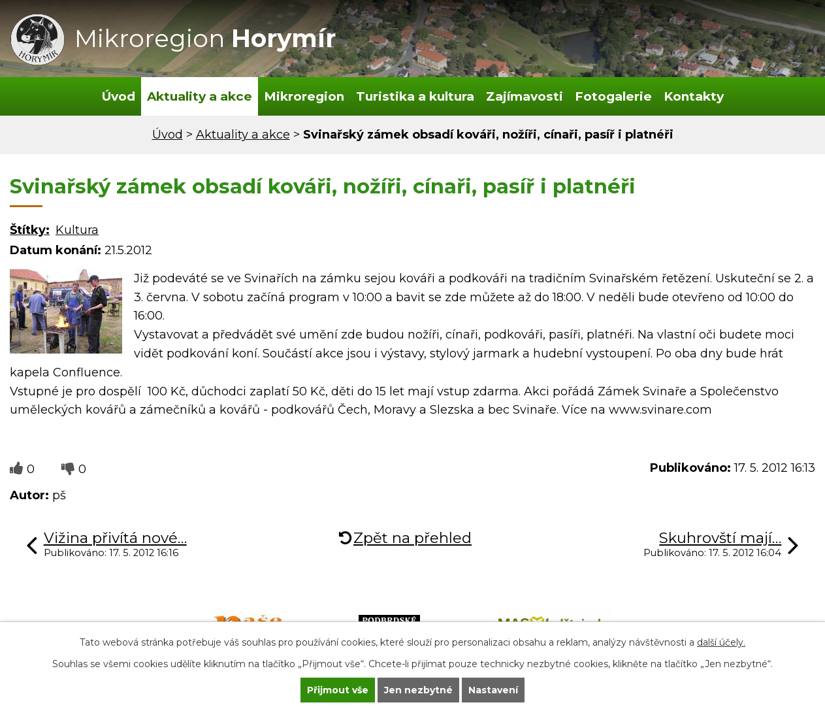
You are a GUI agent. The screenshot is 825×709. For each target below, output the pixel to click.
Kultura (77, 230)
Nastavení (493, 690)
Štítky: (30, 230)
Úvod (118, 96)
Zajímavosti (524, 96)
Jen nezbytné (418, 690)
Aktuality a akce (199, 96)
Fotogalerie (613, 96)
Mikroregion (304, 96)
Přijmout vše (337, 690)
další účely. (721, 642)
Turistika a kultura (415, 96)
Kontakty (694, 96)
